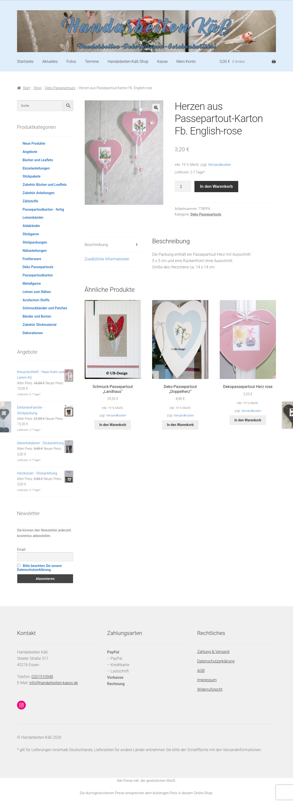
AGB (201, 670)
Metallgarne (32, 283)
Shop (38, 88)
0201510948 (42, 676)
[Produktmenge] (183, 186)
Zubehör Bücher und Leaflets (45, 185)
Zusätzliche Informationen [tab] (107, 259)
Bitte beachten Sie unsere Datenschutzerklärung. (39, 568)
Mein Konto (186, 61)
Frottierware (32, 259)
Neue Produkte (34, 143)
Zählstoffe (30, 201)
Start (26, 88)
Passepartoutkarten (38, 275)
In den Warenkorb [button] (112, 425)
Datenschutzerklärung (216, 661)
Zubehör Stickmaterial (39, 325)
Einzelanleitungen (36, 168)
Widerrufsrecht (209, 689)
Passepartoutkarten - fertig (43, 209)
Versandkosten (219, 165)
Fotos (71, 61)
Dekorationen (33, 333)
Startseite (25, 61)
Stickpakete (32, 176)
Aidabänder (31, 226)
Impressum (207, 680)
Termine (92, 61)
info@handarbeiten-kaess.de (53, 682)
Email (21, 549)
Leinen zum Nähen (37, 292)
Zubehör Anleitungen (39, 193)
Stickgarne (31, 234)
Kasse (162, 61)
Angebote (30, 152)
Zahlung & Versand (213, 651)
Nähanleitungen (35, 251)
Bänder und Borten (37, 316)
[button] (156, 108)
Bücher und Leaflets (38, 160)
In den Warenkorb (216, 186)
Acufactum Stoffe (36, 300)
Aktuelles (50, 61)
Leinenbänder (33, 217)
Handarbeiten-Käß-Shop (128, 61)
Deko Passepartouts (60, 88)
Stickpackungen (35, 242)
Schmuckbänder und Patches (45, 308)
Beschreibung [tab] (96, 244)
